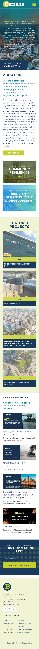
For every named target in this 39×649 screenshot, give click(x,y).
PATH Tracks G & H (12, 304)
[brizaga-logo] (16, 4)
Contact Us (7, 629)
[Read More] (13, 152)
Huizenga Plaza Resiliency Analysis (16, 384)
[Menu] (33, 4)
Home (5, 620)
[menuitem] (33, 4)
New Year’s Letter (12, 526)
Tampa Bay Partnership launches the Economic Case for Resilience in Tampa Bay (19, 495)
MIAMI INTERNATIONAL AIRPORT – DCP (18, 265)
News (21, 626)
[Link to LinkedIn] (14, 609)
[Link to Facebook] (5, 609)
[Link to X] (10, 609)
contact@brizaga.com (12, 604)
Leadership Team (25, 629)
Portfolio (6, 626)
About (21, 620)
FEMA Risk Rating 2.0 (14, 463)
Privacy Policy (24, 632)
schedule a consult (19, 565)
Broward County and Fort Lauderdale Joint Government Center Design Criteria (18, 344)
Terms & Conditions (10, 632)
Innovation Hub (25, 623)
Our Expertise (8, 623)
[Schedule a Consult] (13, 65)
